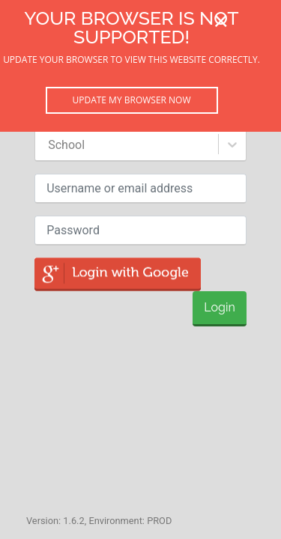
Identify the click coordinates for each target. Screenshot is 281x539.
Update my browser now (131, 100)
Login (219, 307)
